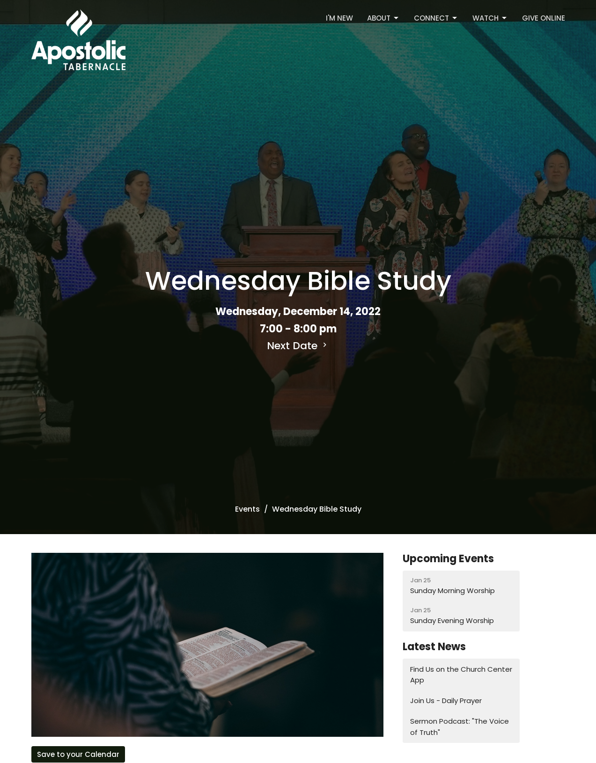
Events (247, 509)
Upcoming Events (448, 558)
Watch (490, 18)
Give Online (543, 18)
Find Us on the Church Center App (461, 674)
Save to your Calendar (78, 754)
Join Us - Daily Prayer (446, 700)
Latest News (434, 646)
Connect (436, 18)
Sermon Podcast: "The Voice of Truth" (459, 726)
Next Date (298, 345)
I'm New (339, 18)
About (383, 18)
